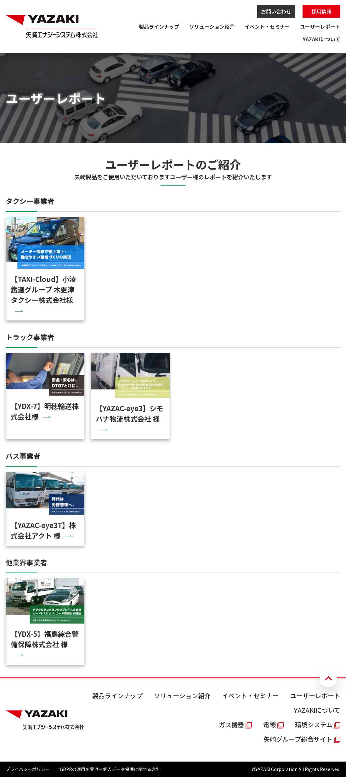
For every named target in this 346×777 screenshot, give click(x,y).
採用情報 (321, 11)
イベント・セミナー (267, 26)
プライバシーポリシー (28, 769)
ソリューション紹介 (212, 26)
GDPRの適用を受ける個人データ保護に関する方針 (110, 769)
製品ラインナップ (159, 26)
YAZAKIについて (321, 39)
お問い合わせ (276, 11)
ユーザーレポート (320, 26)
